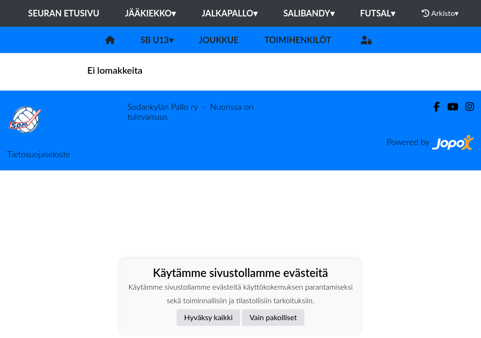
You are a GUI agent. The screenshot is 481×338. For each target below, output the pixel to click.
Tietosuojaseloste (38, 154)
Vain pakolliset (273, 317)
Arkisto (440, 13)
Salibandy (308, 13)
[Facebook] (433, 107)
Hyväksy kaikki (208, 317)
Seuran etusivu (64, 13)
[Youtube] (449, 107)
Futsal (378, 13)
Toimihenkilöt (297, 40)
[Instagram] (466, 107)
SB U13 (156, 40)
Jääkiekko (150, 13)
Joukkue (219, 40)
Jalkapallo (229, 13)
